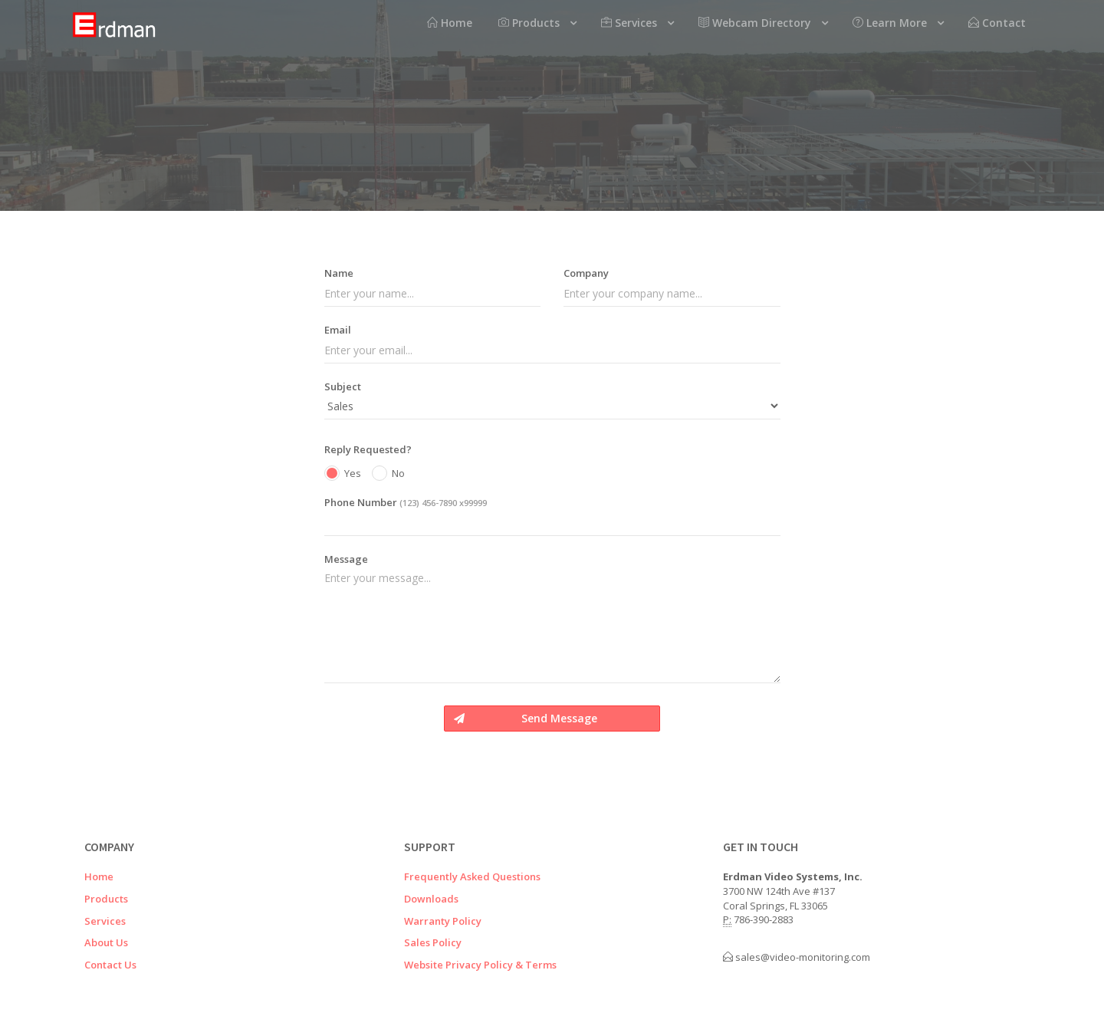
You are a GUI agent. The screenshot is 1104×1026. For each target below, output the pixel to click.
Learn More (890, 22)
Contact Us (110, 965)
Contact (997, 22)
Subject (342, 386)
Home (449, 22)
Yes (342, 474)
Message (346, 559)
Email (337, 330)
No (388, 474)
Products (529, 22)
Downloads (431, 899)
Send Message (525, 718)
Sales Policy (433, 942)
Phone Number (405, 502)
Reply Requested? (368, 449)
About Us (106, 942)
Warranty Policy (442, 921)
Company (586, 273)
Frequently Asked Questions (472, 876)
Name (338, 273)
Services (629, 22)
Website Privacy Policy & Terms (480, 965)
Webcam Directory (754, 22)
